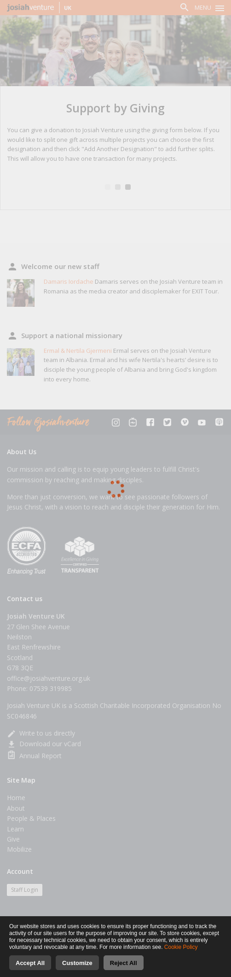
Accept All (30, 963)
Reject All (123, 963)
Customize (77, 963)
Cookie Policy (181, 947)
